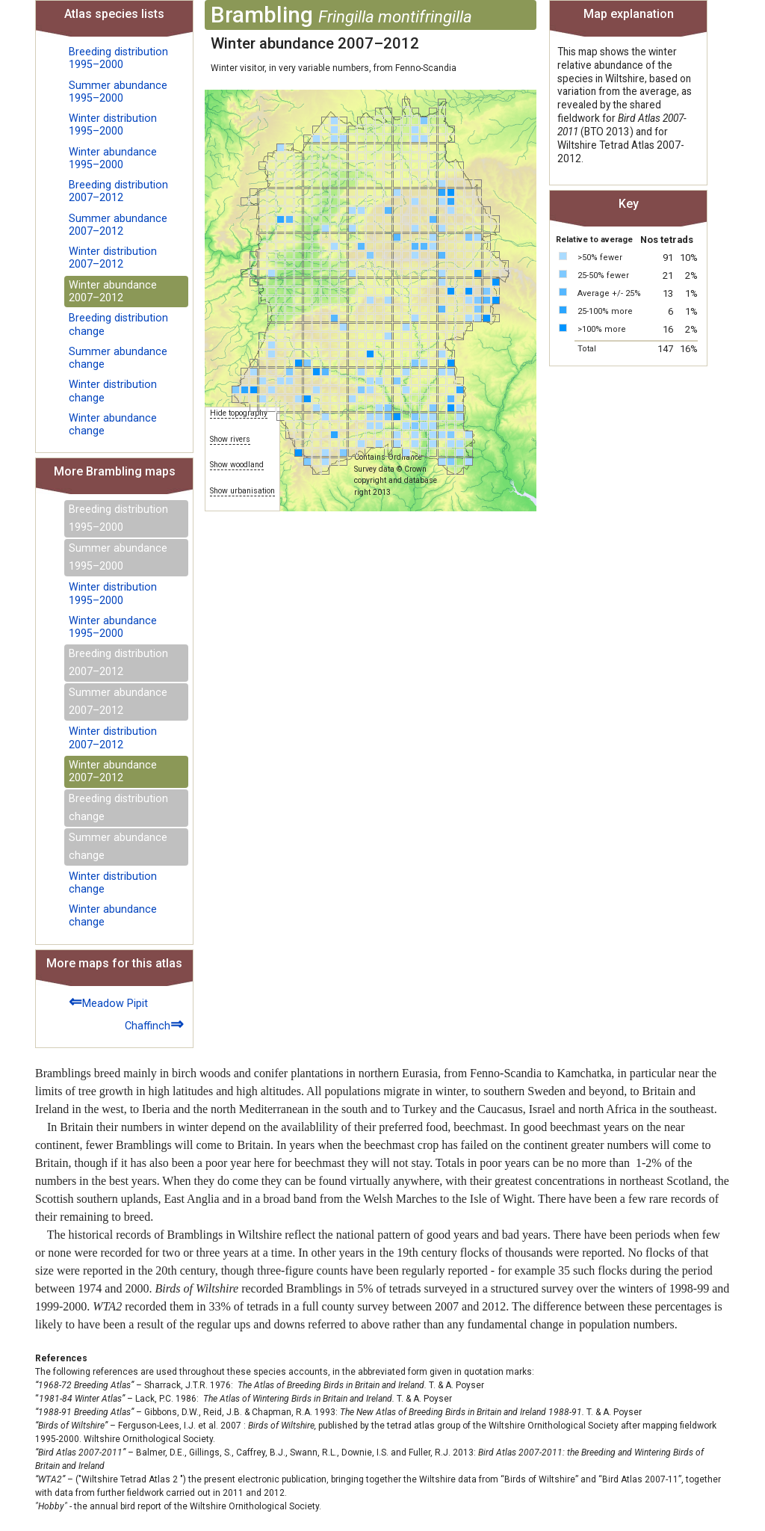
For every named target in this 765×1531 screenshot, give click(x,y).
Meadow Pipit (108, 1001)
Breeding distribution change (118, 324)
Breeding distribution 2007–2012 (118, 191)
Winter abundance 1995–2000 (113, 158)
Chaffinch (154, 1023)
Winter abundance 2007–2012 (113, 291)
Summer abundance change (118, 358)
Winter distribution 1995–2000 (113, 125)
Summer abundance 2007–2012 (118, 225)
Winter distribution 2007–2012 (113, 258)
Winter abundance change (113, 424)
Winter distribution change (113, 391)
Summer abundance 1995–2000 (118, 92)
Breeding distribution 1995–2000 (118, 58)
